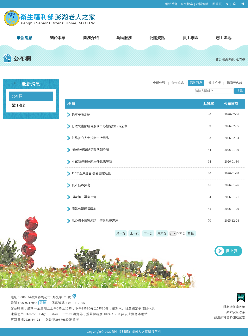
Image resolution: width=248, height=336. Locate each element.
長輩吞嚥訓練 (81, 114)
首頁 (218, 59)
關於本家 (57, 38)
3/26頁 (181, 233)
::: (163, 4)
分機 (43, 302)
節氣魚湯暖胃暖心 (84, 208)
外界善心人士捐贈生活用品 (90, 138)
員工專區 (190, 38)
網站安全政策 (235, 312)
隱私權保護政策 (234, 307)
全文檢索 (187, 4)
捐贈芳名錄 (234, 82)
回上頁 (232, 251)
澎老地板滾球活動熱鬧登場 (90, 149)
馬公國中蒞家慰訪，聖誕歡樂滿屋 (95, 220)
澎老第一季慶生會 (84, 197)
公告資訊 (177, 82)
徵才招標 (214, 82)
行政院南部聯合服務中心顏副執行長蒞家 (99, 126)
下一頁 (148, 233)
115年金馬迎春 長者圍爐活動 (91, 173)
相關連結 (202, 4)
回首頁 (217, 4)
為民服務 (124, 38)
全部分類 (159, 82)
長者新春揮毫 (81, 185)
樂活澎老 (19, 105)
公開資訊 (157, 38)
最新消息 (24, 38)
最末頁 (162, 233)
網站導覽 (171, 4)
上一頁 (134, 233)
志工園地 (223, 38)
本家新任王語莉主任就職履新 (92, 161)
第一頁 (120, 233)
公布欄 (240, 59)
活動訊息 (196, 82)
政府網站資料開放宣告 (229, 317)
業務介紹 (91, 38)
